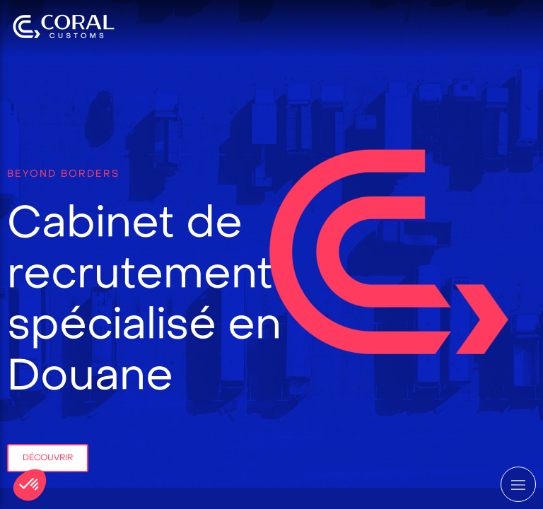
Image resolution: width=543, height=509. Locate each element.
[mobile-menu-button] (518, 484)
